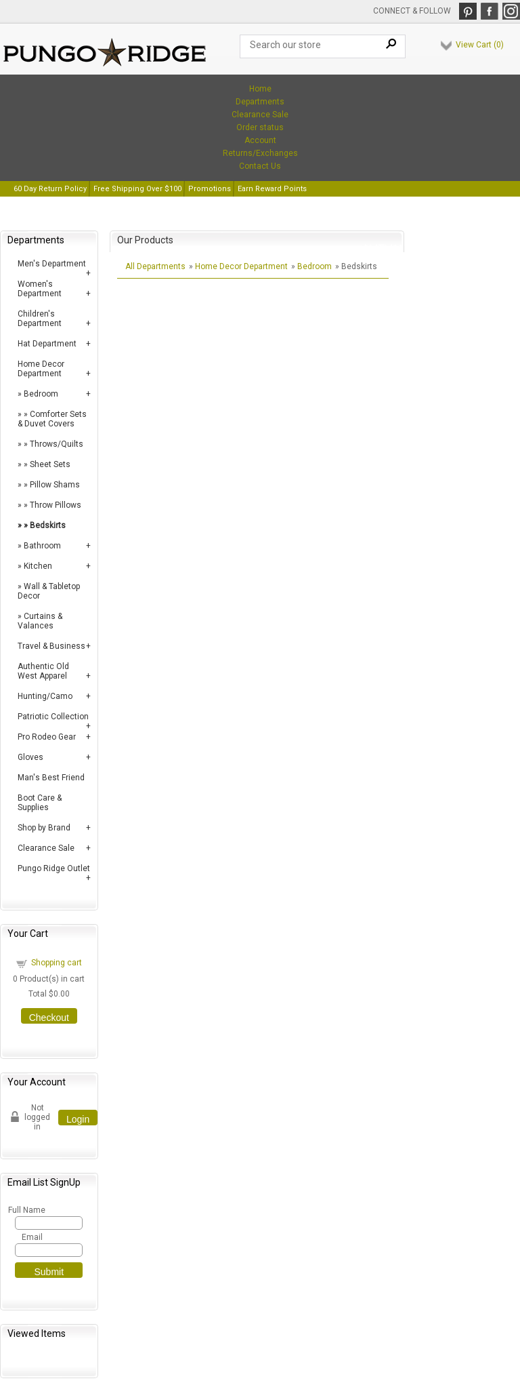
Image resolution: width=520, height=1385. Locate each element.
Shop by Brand (44, 827)
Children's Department (40, 318)
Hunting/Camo (45, 696)
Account (260, 140)
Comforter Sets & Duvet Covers (52, 418)
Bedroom (41, 394)
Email (32, 1237)
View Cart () (480, 44)
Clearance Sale (260, 114)
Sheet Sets (50, 464)
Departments (260, 101)
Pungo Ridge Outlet (54, 868)
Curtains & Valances (40, 620)
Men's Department (52, 263)
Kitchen (38, 566)
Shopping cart (56, 962)
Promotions (209, 188)
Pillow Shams (55, 484)
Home (260, 89)
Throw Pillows (55, 505)
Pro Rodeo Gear (47, 737)
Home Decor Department (41, 368)
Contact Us (260, 166)
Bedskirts (48, 525)
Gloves (30, 757)
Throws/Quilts (56, 444)
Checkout (49, 1017)
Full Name (26, 1210)
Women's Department (40, 288)
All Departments (155, 266)
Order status (260, 127)
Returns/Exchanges (260, 153)
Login (77, 1119)
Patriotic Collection (53, 716)
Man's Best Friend (51, 777)
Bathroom (42, 545)
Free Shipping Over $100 (137, 188)
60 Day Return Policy (50, 188)
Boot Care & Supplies (40, 802)
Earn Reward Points (272, 188)
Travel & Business (51, 646)
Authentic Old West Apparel (43, 671)
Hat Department (47, 343)
